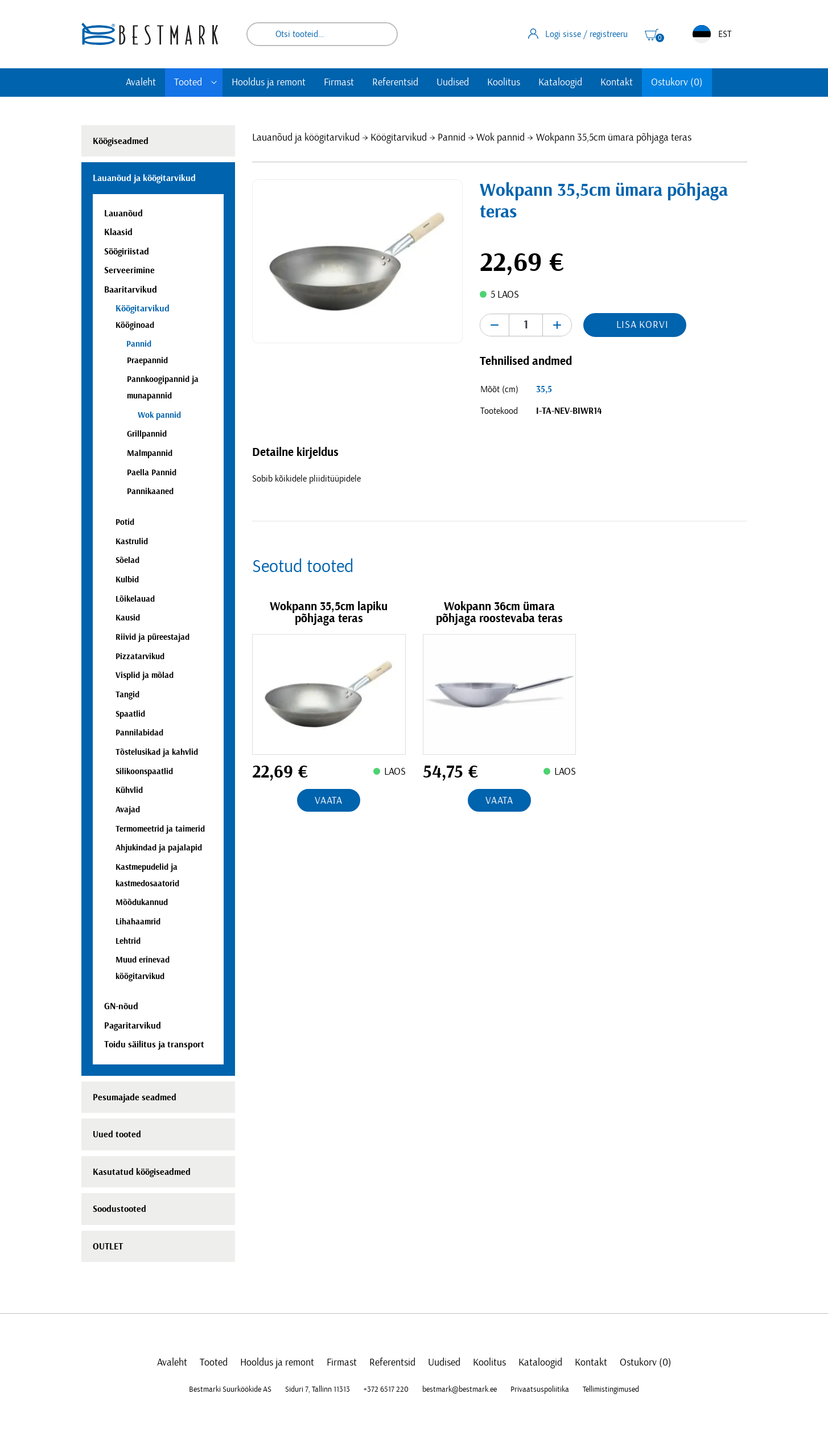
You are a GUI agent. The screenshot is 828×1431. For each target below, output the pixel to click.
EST (712, 34)
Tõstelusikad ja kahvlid (157, 752)
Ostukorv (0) (677, 82)
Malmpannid (149, 453)
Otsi (381, 34)
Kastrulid (132, 541)
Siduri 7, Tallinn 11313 (317, 1389)
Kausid (128, 618)
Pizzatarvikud (140, 656)
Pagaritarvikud (132, 1025)
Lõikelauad (135, 599)
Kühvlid (129, 790)
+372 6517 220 (386, 1389)
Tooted (188, 82)
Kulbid (127, 579)
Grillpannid (147, 434)
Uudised (452, 82)
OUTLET (108, 1246)
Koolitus (503, 82)
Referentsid (395, 82)
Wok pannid (500, 138)
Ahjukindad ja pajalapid (159, 848)
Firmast (339, 82)
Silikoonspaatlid (144, 771)
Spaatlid (130, 714)
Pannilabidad (139, 733)
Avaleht (141, 82)
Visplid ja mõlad (145, 675)
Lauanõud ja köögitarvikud (306, 138)
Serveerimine (129, 270)
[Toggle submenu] (214, 82)
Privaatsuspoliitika (539, 1389)
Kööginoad (135, 325)
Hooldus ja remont (269, 82)
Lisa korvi (642, 325)
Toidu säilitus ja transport (154, 1044)
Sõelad (127, 560)
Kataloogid (560, 82)
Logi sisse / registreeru (578, 33)
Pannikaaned (150, 491)
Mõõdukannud (142, 902)
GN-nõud (121, 1006)
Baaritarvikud (130, 289)
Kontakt (616, 82)
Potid (125, 522)
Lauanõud (123, 213)
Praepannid (147, 360)
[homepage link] (149, 34)
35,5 (544, 389)
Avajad (128, 809)
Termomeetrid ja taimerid (160, 829)
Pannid (452, 138)
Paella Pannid (151, 472)
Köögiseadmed (121, 141)
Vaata (329, 801)
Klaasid (118, 232)
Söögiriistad (126, 251)
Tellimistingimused (611, 1389)
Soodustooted (119, 1209)
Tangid (127, 694)
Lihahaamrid (138, 922)
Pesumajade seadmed (134, 1097)
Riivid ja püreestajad (153, 637)
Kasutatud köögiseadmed (142, 1172)
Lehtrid (128, 941)
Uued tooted (117, 1134)
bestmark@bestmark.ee (459, 1389)
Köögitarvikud (398, 138)
